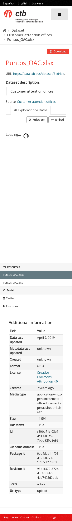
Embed (57, 119)
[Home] (4, 30)
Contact (24, 517)
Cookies (36, 517)
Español (8, 3)
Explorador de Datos (30, 110)
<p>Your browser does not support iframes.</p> (36, 193)
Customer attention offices (29, 35)
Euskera (37, 3)
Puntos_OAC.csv (13, 282)
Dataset (17, 30)
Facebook (10, 306)
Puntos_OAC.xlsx (20, 39)
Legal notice (11, 517)
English (23, 3)
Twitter (9, 298)
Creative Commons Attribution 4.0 (47, 377)
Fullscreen (37, 119)
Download (58, 51)
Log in (53, 517)
